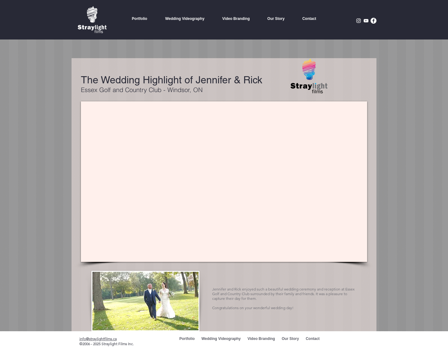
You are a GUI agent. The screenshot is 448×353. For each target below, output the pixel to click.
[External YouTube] (224, 181)
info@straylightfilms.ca (98, 339)
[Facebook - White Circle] (373, 21)
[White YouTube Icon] (366, 21)
